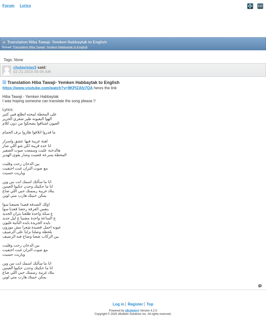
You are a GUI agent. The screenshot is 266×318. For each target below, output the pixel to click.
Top (150, 304)
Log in (118, 304)
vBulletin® (132, 310)
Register (135, 304)
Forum (8, 6)
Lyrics (25, 6)
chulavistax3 (24, 67)
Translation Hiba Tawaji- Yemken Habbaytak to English (50, 47)
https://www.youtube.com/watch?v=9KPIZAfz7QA (47, 88)
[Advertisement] (38, 24)
